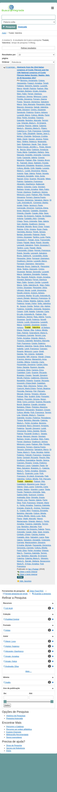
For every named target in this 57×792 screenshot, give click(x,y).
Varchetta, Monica (24, 232)
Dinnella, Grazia (38, 497)
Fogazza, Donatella (40, 511)
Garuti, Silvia (38, 346)
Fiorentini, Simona (32, 399)
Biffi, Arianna (31, 357)
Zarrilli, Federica (32, 319)
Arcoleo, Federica (32, 418)
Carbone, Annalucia (40, 149)
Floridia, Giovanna (24, 99)
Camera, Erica (37, 370)
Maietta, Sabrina (36, 301)
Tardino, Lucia (38, 237)
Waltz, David (22, 139)
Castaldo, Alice (30, 218)
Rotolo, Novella (42, 173)
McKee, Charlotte (24, 136)
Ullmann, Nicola (23, 290)
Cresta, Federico (38, 343)
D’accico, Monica (24, 359)
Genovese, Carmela (25, 548)
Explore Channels (13, 732)
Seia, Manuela (29, 104)
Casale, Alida (37, 213)
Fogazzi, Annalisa (34, 83)
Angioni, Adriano (37, 293)
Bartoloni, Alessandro (26, 410)
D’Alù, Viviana (30, 229)
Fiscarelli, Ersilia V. (32, 434)
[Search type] (28, 22)
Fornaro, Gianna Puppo (35, 197)
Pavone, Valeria (31, 126)
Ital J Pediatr (33, 569)
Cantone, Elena (41, 208)
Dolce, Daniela (23, 367)
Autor (4, 33)
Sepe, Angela (43, 532)
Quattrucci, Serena (25, 96)
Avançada (22, 27)
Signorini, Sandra (32, 86)
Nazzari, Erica (23, 179)
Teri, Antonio (29, 354)
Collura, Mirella (37, 115)
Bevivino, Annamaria (28, 80)
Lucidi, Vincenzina (32, 171)
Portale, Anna (33, 240)
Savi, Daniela (22, 224)
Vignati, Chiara (44, 357)
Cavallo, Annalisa (38, 404)
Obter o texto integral (27, 572)
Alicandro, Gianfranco (26, 184)
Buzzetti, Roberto (28, 277)
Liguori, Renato (23, 298)
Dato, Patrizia (22, 333)
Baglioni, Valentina (24, 346)
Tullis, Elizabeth (29, 133)
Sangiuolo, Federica (25, 112)
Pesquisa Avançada (14, 718)
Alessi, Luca (35, 516)
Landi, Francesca (31, 349)
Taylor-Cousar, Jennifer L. (27, 147)
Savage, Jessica (35, 139)
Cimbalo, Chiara (23, 534)
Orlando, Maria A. (28, 123)
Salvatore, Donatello (25, 176)
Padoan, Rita (42, 88)
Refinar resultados (28, 48)
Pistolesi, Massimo (39, 407)
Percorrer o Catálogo (15, 726)
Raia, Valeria (29, 173)
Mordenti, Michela (24, 226)
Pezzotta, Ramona (24, 391)
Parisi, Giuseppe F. (42, 245)
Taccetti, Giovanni (40, 375)
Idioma (6, 677)
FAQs (8, 751)
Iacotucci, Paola (36, 205)
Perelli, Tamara (39, 232)
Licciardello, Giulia (40, 256)
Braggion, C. (36, 468)
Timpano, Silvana (38, 394)
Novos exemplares (14, 737)
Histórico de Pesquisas (15, 716)
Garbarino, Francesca (33, 181)
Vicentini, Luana (37, 489)
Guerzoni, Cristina (36, 495)
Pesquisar (9, 27)
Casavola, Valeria (29, 157)
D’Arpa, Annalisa (32, 564)
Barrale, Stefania (32, 561)
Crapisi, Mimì (25, 511)
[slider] (5, 701)
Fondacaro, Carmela (25, 335)
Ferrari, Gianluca (35, 94)
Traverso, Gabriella (25, 341)
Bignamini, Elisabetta (25, 165)
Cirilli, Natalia (35, 168)
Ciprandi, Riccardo (30, 457)
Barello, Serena (42, 460)
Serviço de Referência (15, 748)
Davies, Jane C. (43, 133)
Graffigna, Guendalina (26, 460)
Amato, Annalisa (39, 91)
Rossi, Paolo (42, 229)
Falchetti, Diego (26, 163)
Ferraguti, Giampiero (40, 258)
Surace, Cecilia (34, 282)
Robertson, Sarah (29, 144)
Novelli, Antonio (23, 293)
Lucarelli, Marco (23, 115)
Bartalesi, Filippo (24, 407)
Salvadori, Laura (37, 537)
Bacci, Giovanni (33, 426)
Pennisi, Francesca (42, 250)
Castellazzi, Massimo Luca (28, 484)
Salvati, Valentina (41, 107)
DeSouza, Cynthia (40, 136)
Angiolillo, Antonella (33, 155)
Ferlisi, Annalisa (28, 118)
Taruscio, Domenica (31, 102)
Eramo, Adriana (41, 112)
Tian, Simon (42, 144)
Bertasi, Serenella (24, 234)
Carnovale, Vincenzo (25, 208)
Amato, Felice (22, 205)
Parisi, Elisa (22, 550)
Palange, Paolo (39, 234)
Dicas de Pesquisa (14, 745)
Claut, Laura (29, 487)
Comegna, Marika (40, 203)
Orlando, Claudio (24, 213)
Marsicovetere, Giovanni (35, 542)
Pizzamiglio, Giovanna (26, 364)
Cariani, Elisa (42, 364)
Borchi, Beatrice (23, 404)
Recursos (7, 603)
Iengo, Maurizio (23, 211)
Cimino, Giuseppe (38, 110)
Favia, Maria (22, 152)
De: (5, 693)
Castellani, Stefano (36, 152)
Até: (31, 693)
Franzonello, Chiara (25, 250)
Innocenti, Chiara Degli (26, 383)
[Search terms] (28, 17)
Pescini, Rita (44, 457)
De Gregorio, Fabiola (32, 216)
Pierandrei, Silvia (43, 104)
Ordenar (5, 62)
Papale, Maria (29, 242)
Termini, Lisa (40, 335)
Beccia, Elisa (25, 149)
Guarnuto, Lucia (32, 473)
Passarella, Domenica (42, 545)
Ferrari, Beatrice (43, 388)
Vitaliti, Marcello (29, 519)
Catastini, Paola (38, 465)
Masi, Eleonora (29, 386)
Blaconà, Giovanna (25, 107)
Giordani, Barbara (24, 91)
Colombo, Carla (30, 187)
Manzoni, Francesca (39, 298)
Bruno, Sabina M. (24, 256)
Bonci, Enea (38, 226)
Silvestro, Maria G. (32, 128)
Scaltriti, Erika (34, 396)
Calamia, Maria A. (32, 558)
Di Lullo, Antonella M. (41, 296)
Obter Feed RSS (35, 591)
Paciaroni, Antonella (32, 492)
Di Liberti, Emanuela (35, 476)
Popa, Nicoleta (37, 452)
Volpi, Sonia (40, 176)
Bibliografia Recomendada (17, 734)
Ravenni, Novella (37, 367)
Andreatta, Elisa (23, 497)
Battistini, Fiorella (41, 163)
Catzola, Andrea (38, 534)
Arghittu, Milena (23, 362)
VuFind (6, 8)
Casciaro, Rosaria (24, 463)
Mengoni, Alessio (30, 436)
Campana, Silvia (24, 370)
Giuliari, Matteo (23, 489)
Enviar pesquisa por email (15, 594)
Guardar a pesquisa (41, 594)
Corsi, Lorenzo (28, 402)
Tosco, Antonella (30, 221)
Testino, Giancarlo (29, 269)
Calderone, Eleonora (39, 378)
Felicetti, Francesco (33, 455)
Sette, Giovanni (23, 110)
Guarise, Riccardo (37, 179)
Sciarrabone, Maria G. (38, 333)
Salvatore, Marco (41, 200)
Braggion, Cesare (42, 165)
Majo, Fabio (22, 94)
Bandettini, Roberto (25, 380)
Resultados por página (9, 56)
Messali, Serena (23, 394)
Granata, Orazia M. (25, 508)
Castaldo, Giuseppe (39, 211)
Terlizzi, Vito (39, 306)
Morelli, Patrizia (29, 88)
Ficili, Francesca (34, 131)
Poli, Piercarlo (39, 391)
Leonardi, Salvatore (25, 245)
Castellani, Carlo (24, 372)
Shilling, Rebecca (29, 141)
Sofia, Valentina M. (31, 285)
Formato (7, 625)
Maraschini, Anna (39, 359)
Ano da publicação (11, 688)
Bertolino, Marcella (33, 120)
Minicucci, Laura (40, 96)
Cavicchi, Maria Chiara (26, 388)
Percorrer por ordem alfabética (19, 729)
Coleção (7, 614)
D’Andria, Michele (24, 545)
